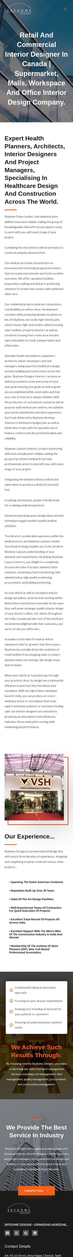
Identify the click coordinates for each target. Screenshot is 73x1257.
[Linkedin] (35, 1233)
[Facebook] (7, 1233)
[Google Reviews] (26, 1233)
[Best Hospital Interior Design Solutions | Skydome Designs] (19, 9)
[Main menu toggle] (65, 9)
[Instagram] (16, 1233)
